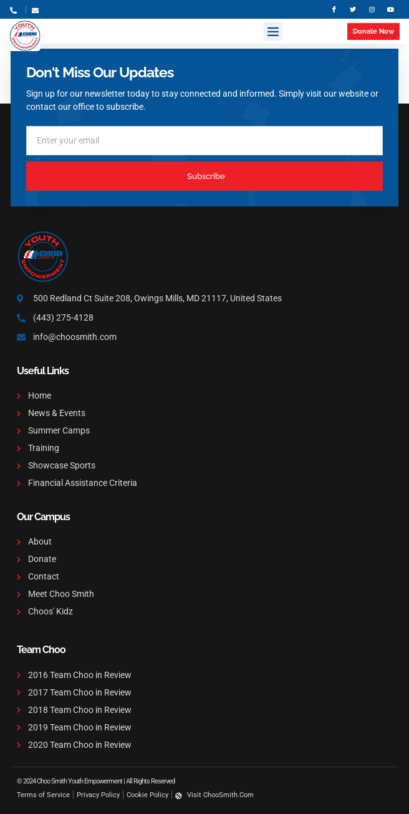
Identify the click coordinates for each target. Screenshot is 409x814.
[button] (273, 31)
